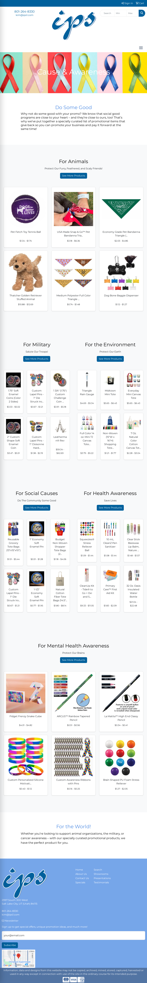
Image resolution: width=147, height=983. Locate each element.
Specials (80, 882)
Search (98, 869)
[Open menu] (141, 48)
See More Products (73, 175)
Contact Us (82, 878)
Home (79, 869)
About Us (81, 874)
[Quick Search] (107, 13)
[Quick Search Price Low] (120, 13)
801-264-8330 (24, 11)
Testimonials (101, 882)
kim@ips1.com (24, 15)
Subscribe (10, 945)
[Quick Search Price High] (133, 13)
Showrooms (101, 874)
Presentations (101, 878)
